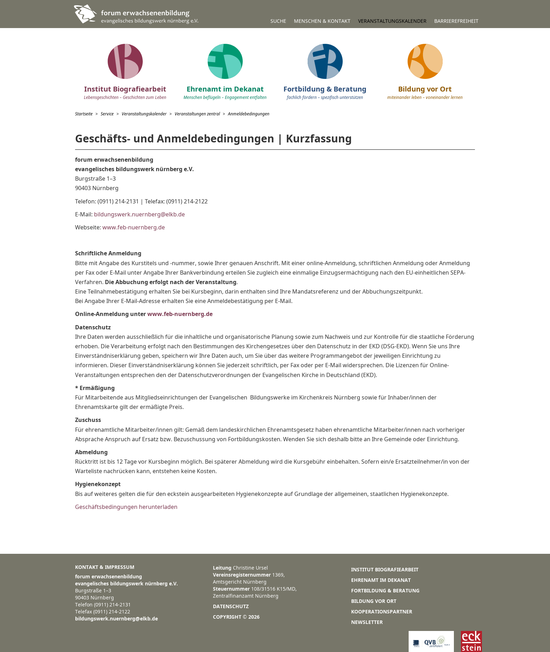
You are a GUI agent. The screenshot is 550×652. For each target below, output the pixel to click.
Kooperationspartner (381, 611)
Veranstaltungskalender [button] (392, 21)
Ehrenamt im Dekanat (381, 580)
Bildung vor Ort (373, 601)
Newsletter (367, 622)
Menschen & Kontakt (322, 21)
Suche (278, 21)
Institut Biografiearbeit (384, 569)
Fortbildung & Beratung (385, 590)
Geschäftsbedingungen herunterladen (126, 507)
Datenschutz (231, 606)
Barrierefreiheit (456, 21)
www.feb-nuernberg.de (133, 227)
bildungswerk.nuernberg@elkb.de (139, 214)
